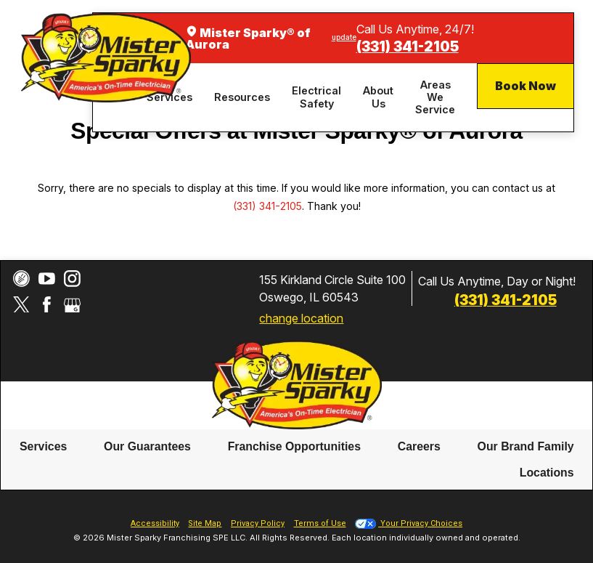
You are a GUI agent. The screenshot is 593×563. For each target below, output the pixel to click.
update (344, 37)
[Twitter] (21, 304)
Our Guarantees (147, 446)
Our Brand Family (526, 446)
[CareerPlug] (21, 278)
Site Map (204, 523)
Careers (419, 446)
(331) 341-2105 (407, 47)
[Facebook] (46, 304)
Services (43, 446)
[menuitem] (244, 97)
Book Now (525, 85)
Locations (547, 472)
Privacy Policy (258, 523)
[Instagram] (72, 278)
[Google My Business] (72, 304)
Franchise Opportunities (294, 446)
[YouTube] (46, 278)
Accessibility (155, 523)
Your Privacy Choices (408, 523)
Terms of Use (320, 523)
